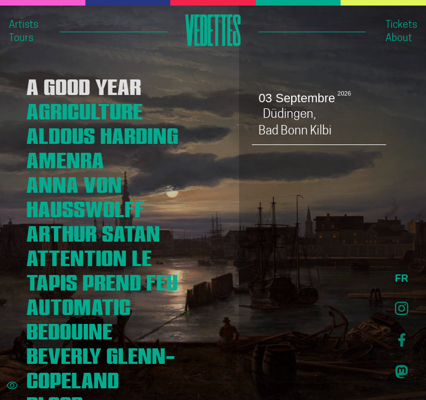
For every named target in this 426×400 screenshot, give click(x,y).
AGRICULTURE (85, 109)
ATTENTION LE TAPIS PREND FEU (102, 267)
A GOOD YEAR (84, 84)
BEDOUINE (70, 329)
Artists (23, 25)
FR (401, 278)
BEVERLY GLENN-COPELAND (101, 365)
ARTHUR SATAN (93, 231)
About (399, 38)
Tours (21, 38)
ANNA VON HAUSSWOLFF (86, 194)
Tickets (401, 25)
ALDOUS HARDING (103, 133)
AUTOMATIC (79, 304)
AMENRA (65, 158)
